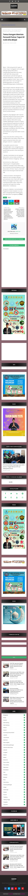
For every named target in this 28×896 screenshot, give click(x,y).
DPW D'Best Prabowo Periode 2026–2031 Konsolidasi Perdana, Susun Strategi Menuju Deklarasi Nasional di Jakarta (17, 700)
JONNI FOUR (6, 43)
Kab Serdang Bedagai (14, 745)
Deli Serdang (14, 725)
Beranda (5, 30)
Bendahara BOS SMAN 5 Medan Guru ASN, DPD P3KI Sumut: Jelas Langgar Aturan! (17, 682)
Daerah (14, 720)
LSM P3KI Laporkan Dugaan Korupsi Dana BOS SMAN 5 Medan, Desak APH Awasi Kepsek (16, 665)
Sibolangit (14, 789)
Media (14, 757)
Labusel (14, 750)
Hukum (14, 730)
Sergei (14, 787)
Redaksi (14, 777)
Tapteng (14, 797)
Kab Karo (14, 740)
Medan (14, 755)
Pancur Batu (14, 762)
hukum (14, 727)
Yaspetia (14, 802)
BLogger (11, 894)
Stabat (14, 792)
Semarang (14, 782)
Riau (14, 779)
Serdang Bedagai (14, 784)
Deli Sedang (14, 722)
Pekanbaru (14, 767)
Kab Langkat (14, 742)
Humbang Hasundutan (14, 732)
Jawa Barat (14, 737)
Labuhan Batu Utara (14, 747)
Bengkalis (14, 715)
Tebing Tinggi (14, 799)
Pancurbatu (14, 764)
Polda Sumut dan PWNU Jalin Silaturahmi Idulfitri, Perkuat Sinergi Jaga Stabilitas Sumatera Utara (17, 674)
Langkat (14, 752)
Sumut (14, 794)
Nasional (14, 760)
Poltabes (14, 774)
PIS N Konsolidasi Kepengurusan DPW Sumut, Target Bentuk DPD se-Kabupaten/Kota (13, 466)
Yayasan (14, 804)
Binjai (9, 30)
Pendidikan (14, 769)
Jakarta (14, 735)
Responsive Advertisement (8, 25)
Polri (14, 772)
